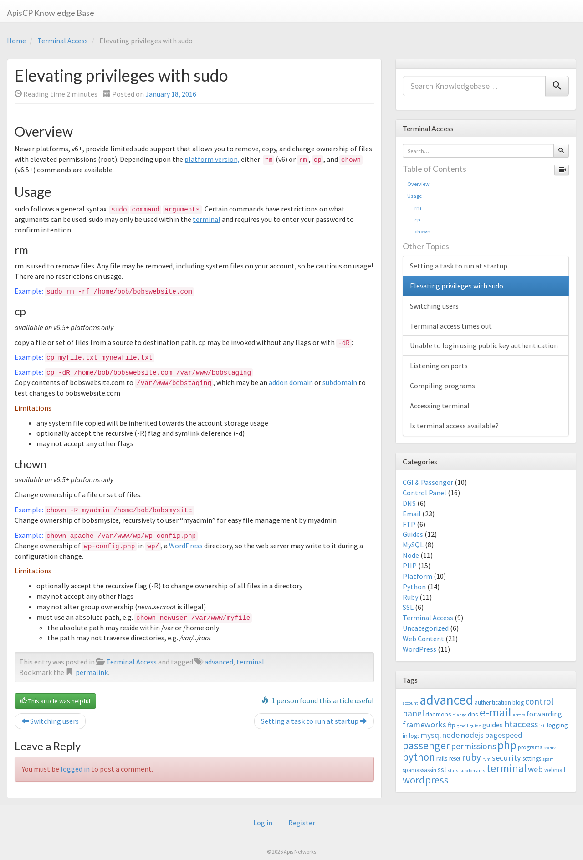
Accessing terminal (440, 405)
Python (414, 586)
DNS (409, 503)
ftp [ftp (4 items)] (451, 725)
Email (412, 513)
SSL (408, 607)
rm (414, 207)
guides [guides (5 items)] (492, 724)
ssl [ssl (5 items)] (442, 769)
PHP (410, 565)
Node (411, 555)
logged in (75, 768)
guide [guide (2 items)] (475, 726)
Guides (413, 534)
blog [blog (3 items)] (518, 702)
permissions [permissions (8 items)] (473, 746)
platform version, (212, 159)
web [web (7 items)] (535, 769)
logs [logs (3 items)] (414, 736)
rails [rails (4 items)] (442, 758)
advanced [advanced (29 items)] (446, 699)
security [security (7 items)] (506, 757)
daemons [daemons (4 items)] (438, 714)
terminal (206, 219)
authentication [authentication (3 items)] (493, 702)
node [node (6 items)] (451, 735)
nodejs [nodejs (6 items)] (472, 735)
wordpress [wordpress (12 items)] (426, 779)
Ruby (410, 597)
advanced (219, 661)
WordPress (186, 545)
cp (413, 219)
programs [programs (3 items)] (530, 747)
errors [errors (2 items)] (519, 715)
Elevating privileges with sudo (456, 285)
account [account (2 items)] (410, 703)
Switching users (50, 721)
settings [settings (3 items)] (531, 758)
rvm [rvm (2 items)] (486, 759)
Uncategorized (426, 628)
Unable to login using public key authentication (484, 345)
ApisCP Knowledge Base (50, 13)
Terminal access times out (451, 325)
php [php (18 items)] (507, 745)
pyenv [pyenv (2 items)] (549, 748)
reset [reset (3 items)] (454, 758)
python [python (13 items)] (419, 756)
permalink (92, 672)
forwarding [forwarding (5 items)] (544, 713)
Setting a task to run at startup (314, 721)
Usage (414, 195)
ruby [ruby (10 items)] (471, 757)
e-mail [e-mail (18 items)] (495, 712)
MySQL (413, 544)
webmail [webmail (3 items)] (554, 770)
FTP (409, 524)
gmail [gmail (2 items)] (462, 726)
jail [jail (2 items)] (542, 726)
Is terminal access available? (454, 425)
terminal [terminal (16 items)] (506, 768)
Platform (417, 576)
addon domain (291, 382)
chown (418, 231)
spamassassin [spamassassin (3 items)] (419, 770)
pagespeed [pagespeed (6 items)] (503, 735)
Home (16, 40)
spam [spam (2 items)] (548, 759)
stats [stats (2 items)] (453, 770)
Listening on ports (439, 365)
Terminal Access (62, 40)
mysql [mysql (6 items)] (431, 735)
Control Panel (424, 492)
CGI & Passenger (428, 482)
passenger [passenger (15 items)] (426, 745)
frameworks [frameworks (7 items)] (424, 724)
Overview (418, 183)
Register (301, 822)
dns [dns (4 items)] (473, 714)
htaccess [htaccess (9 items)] (521, 724)
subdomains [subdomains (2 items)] (472, 770)
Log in (262, 822)
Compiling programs (442, 385)
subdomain (339, 382)
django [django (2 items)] (459, 715)
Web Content (423, 638)
